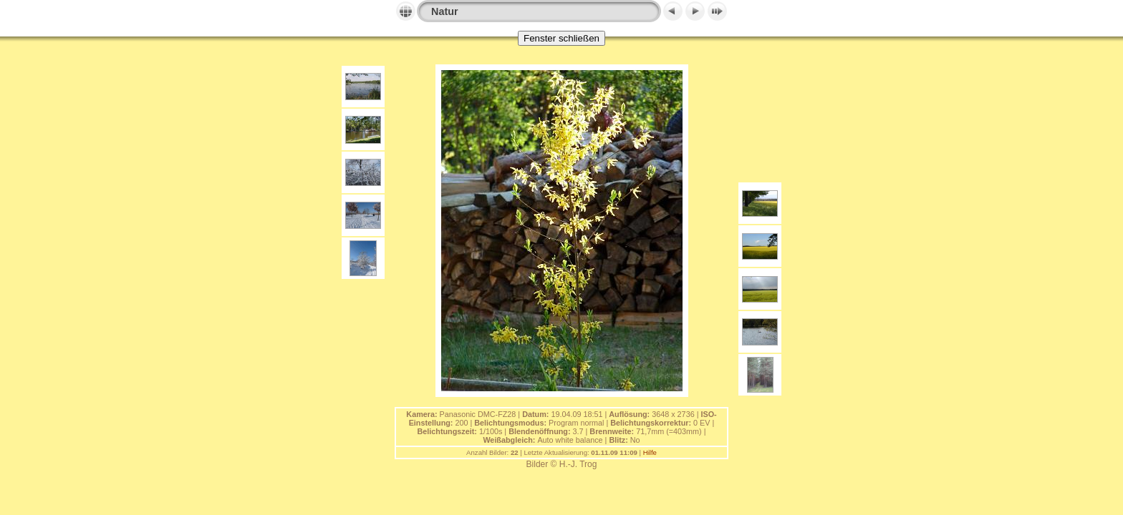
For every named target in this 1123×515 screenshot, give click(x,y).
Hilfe (650, 452)
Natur (444, 11)
